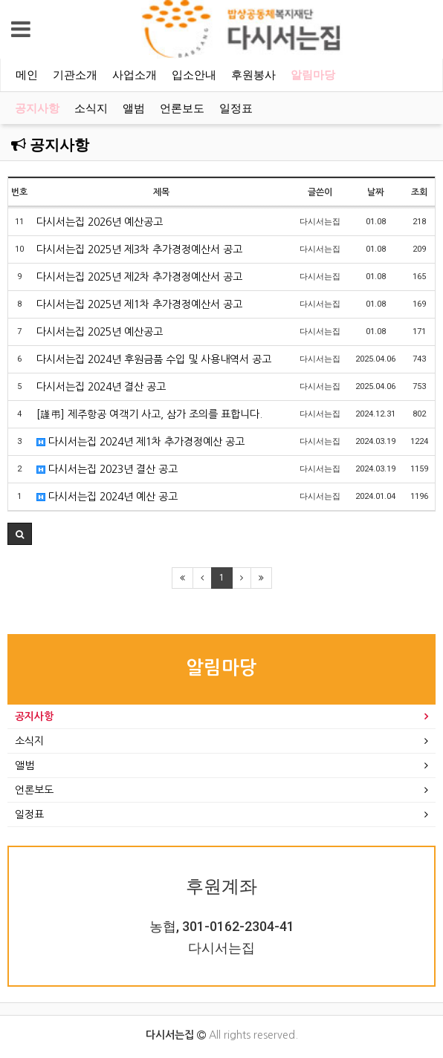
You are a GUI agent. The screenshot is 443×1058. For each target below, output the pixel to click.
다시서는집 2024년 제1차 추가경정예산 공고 (140, 442)
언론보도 (182, 108)
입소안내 (194, 75)
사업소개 (134, 75)
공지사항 (37, 108)
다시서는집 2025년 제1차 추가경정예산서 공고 (139, 304)
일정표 (236, 108)
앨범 (134, 108)
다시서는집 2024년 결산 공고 (101, 387)
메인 (27, 75)
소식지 (91, 108)
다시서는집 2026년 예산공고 (99, 222)
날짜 (375, 192)
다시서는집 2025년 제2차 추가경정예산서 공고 (139, 277)
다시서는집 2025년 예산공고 (99, 332)
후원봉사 (253, 75)
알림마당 (313, 75)
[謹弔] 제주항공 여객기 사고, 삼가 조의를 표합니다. (149, 414)
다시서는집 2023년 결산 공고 (107, 469)
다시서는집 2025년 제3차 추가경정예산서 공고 (139, 249)
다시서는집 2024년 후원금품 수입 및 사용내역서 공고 (153, 359)
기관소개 (75, 75)
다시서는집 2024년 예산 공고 (107, 497)
